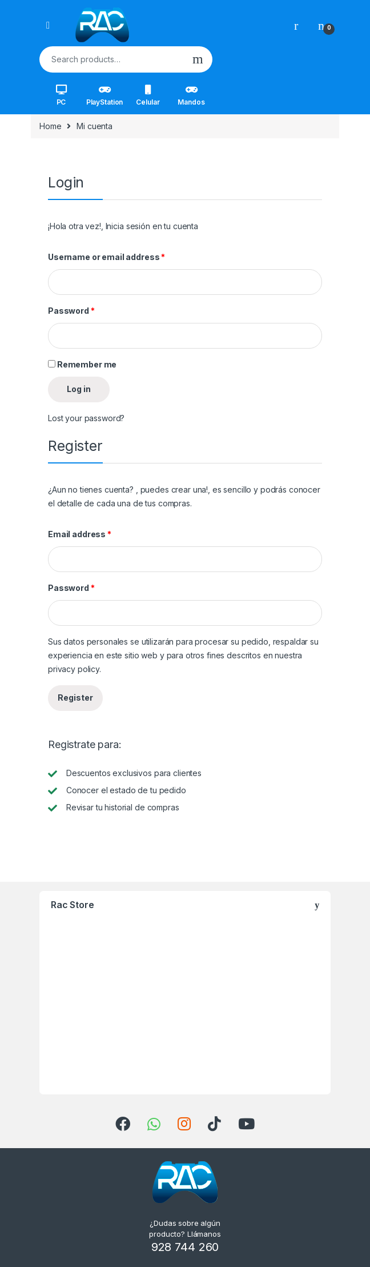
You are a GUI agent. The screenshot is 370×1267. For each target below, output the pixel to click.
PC (61, 95)
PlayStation (104, 95)
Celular (147, 95)
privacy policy (73, 669)
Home (50, 126)
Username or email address (106, 257)
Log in (79, 389)
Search (197, 59)
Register (75, 697)
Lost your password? (86, 418)
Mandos (191, 95)
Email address (79, 534)
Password (71, 310)
